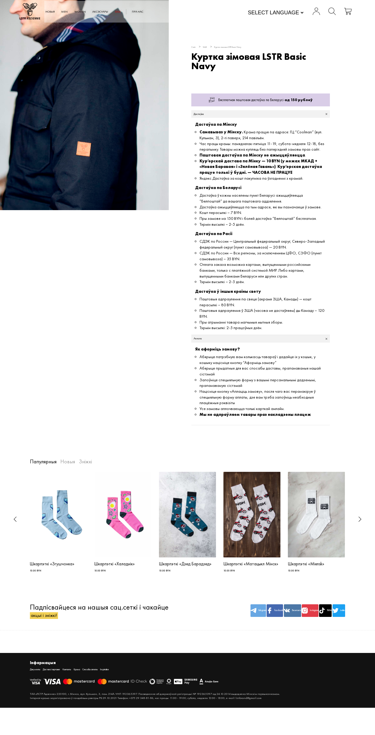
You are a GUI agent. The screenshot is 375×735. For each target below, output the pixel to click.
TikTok (305, 629)
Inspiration (151, 696)
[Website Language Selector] (265, 13)
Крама (106, 696)
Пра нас (195, 12)
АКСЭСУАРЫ (145, 12)
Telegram (199, 629)
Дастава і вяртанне (65, 696)
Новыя (76, 12)
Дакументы (38, 696)
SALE (169, 12)
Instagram (279, 629)
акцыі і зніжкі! (52, 639)
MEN (95, 12)
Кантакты (90, 696)
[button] (15, 527)
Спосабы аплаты (127, 696)
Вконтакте (252, 629)
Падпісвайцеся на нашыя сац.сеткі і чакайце (85, 629)
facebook (226, 629)
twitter (332, 629)
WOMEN (117, 12)
